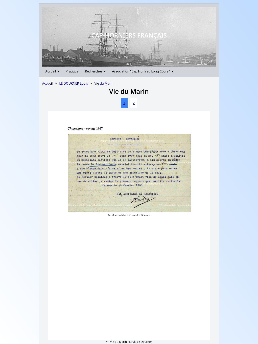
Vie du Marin (103, 83)
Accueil (52, 71)
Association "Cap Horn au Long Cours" (142, 71)
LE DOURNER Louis (73, 83)
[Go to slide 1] (127, 64)
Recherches (95, 71)
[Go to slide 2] (130, 64)
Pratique (72, 71)
